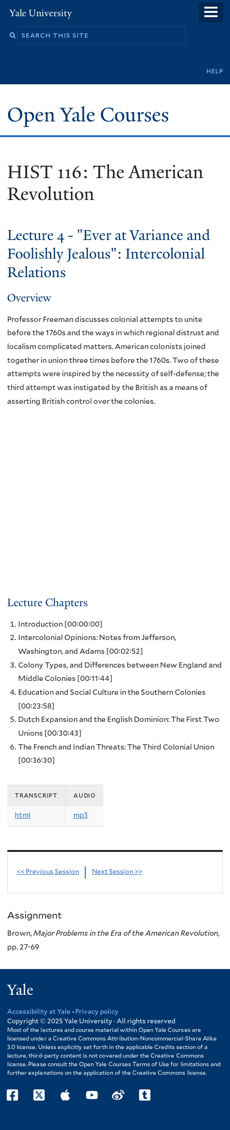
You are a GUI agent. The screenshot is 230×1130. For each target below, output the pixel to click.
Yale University (41, 13)
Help (214, 71)
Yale (20, 990)
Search (13, 35)
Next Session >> (117, 872)
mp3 (80, 815)
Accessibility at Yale (38, 1012)
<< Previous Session (48, 872)
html (22, 815)
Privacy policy (97, 1012)
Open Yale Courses (88, 115)
